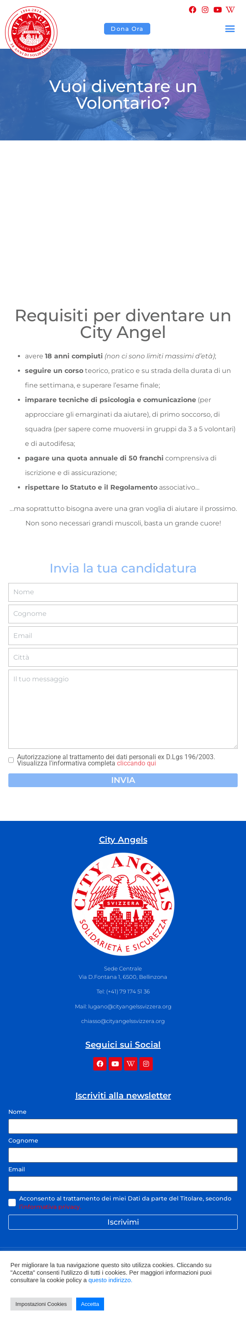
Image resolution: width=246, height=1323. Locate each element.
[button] (230, 29)
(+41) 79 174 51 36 (128, 991)
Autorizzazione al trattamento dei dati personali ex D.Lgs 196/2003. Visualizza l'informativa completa (116, 760)
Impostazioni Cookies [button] (41, 1304)
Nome (17, 1111)
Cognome (23, 1140)
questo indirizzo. (110, 1280)
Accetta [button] (90, 1304)
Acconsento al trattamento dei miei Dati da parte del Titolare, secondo (125, 1202)
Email (16, 1169)
